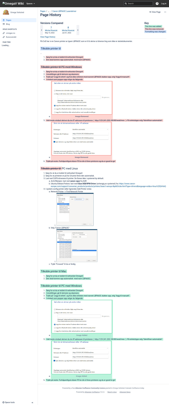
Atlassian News (125, 392)
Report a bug (111, 392)
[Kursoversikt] (18, 37)
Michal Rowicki (51, 30)
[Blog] (18, 24)
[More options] (165, 12)
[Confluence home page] (13, 3)
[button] (157, 3)
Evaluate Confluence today (134, 388)
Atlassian (103, 398)
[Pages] (18, 20)
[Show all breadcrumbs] (48, 11)
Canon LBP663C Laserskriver (64, 11)
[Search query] (138, 3)
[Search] (126, 4)
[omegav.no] (18, 33)
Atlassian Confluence (92, 392)
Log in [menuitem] (163, 4)
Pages (42, 11)
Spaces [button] (29, 4)
